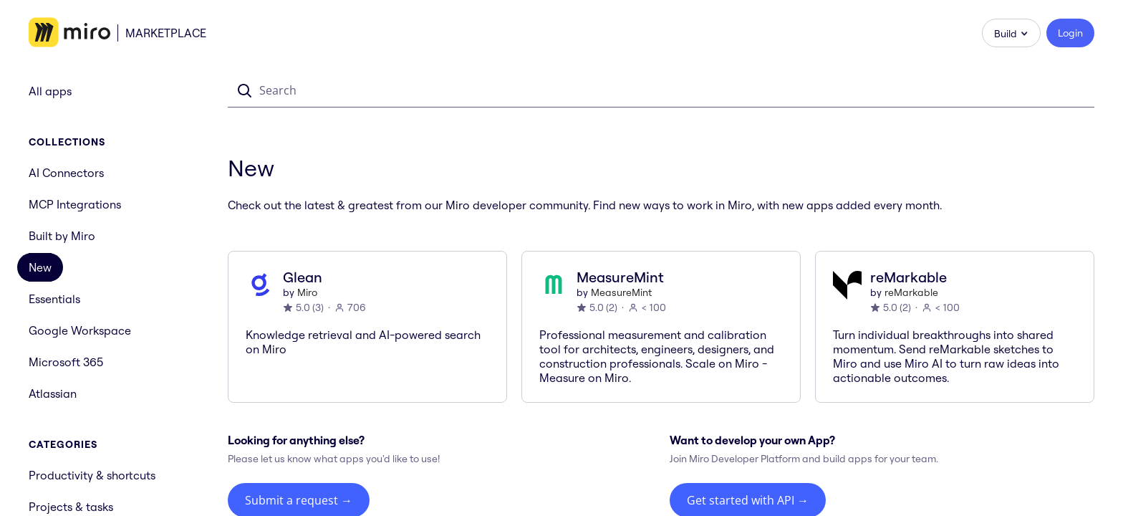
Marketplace (165, 33)
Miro (307, 292)
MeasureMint (621, 292)
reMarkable (911, 292)
